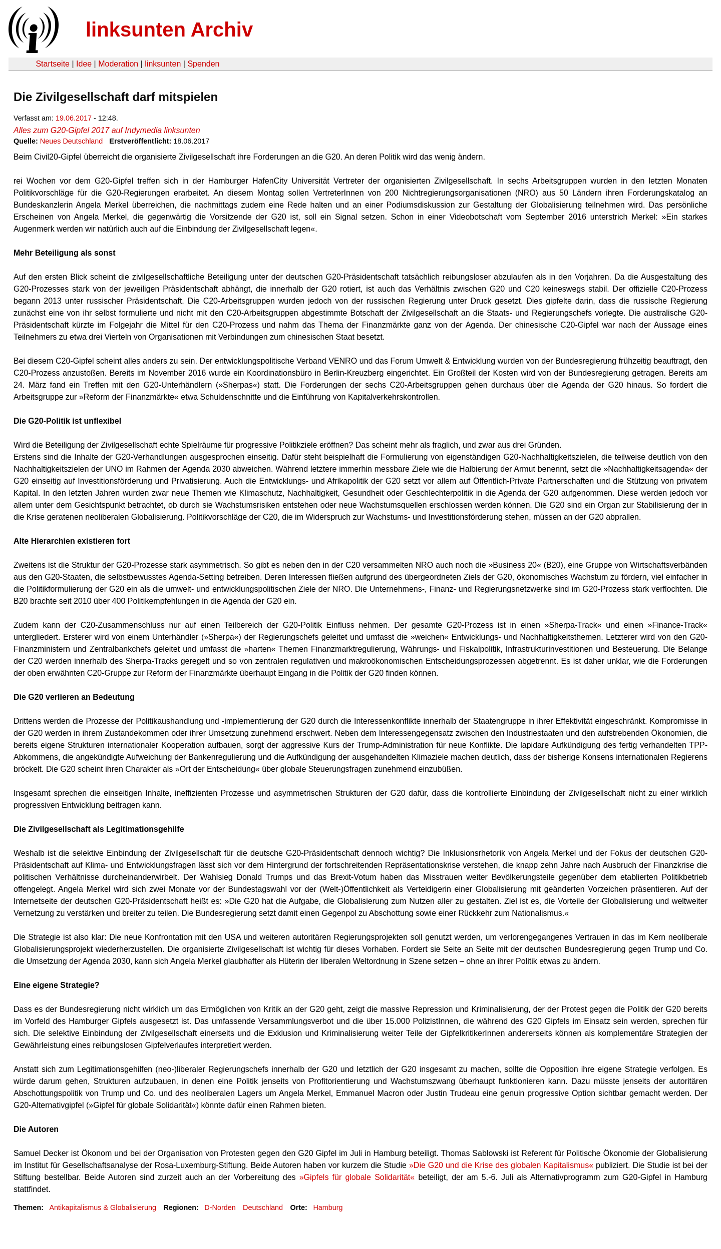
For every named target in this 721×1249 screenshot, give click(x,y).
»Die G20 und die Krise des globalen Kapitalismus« (501, 1165)
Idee (84, 64)
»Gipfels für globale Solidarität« (357, 1177)
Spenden (203, 64)
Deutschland (263, 1207)
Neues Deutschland (71, 141)
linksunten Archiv (169, 30)
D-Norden (219, 1207)
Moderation (118, 64)
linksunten (163, 64)
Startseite (53, 64)
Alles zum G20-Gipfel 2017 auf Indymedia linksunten (107, 130)
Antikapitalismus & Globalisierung (102, 1207)
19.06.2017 (74, 118)
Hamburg (327, 1207)
